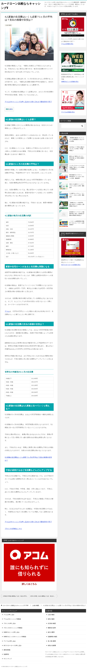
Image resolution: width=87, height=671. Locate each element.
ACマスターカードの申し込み (12, 645)
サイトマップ (8, 658)
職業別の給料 (52, 628)
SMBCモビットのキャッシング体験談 (15, 636)
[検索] (72, 126)
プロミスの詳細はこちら (13, 528)
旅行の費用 (51, 632)
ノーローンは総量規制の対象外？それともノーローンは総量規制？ (76, 223)
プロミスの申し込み (10, 623)
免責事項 (6, 654)
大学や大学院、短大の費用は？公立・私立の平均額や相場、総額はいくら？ (44, 596)
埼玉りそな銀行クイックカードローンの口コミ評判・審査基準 (76, 185)
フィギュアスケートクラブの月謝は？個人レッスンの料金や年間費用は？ (76, 167)
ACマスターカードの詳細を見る (70, 264)
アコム (7, 311)
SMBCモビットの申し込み (11, 632)
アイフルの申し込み (10, 641)
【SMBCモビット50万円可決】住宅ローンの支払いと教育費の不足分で (76, 204)
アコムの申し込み (9, 614)
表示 (11, 109)
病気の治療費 (52, 645)
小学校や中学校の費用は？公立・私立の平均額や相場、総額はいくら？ (16, 596)
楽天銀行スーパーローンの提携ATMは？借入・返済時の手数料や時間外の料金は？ (76, 213)
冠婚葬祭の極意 (52, 636)
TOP (15, 605)
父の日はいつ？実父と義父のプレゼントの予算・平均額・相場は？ (76, 148)
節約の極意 (51, 619)
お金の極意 (8, 25)
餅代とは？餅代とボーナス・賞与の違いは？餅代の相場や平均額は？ (76, 158)
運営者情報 (7, 650)
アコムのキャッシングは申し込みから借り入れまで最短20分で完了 (28, 101)
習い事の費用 (52, 641)
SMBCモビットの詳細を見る (69, 81)
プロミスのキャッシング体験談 (13, 628)
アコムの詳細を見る (67, 44)
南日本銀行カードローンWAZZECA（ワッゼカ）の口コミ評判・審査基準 (76, 176)
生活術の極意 (52, 623)
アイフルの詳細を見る (68, 112)
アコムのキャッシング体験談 (12, 619)
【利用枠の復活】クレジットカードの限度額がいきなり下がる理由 (76, 139)
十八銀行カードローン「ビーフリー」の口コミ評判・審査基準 (76, 195)
